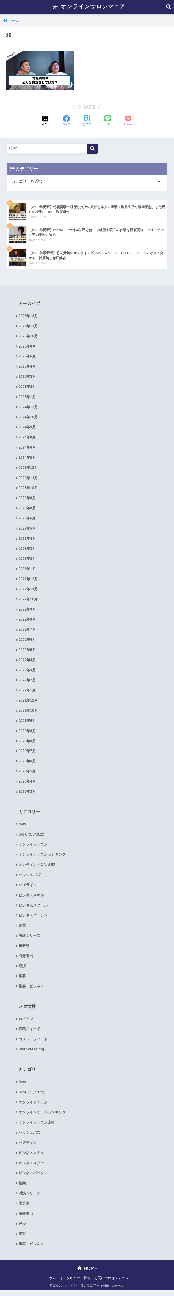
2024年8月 (27, 438)
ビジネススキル (31, 899)
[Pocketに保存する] (128, 121)
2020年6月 (27, 764)
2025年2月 (27, 387)
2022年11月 (28, 591)
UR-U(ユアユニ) (31, 838)
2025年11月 (28, 326)
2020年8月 (27, 744)
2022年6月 (27, 642)
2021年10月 (28, 713)
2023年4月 (27, 540)
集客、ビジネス (31, 991)
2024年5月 (27, 459)
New (22, 828)
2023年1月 (27, 571)
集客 (22, 981)
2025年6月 (27, 357)
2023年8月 (27, 510)
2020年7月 (27, 754)
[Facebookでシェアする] (66, 121)
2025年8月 (27, 347)
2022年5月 (27, 652)
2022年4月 (27, 662)
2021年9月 (27, 724)
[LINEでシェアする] (107, 121)
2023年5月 (27, 530)
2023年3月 (27, 550)
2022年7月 (27, 632)
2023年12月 (28, 469)
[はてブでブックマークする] (87, 121)
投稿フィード (29, 1034)
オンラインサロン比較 (37, 868)
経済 (22, 970)
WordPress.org (31, 1054)
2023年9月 (27, 499)
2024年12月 (28, 408)
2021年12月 (28, 703)
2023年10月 (28, 489)
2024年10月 (28, 418)
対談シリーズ (29, 940)
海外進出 (26, 960)
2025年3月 (27, 377)
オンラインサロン (33, 848)
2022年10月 (28, 601)
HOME (87, 1274)
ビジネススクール (33, 909)
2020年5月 (27, 775)
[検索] (92, 149)
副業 (22, 930)
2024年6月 (27, 448)
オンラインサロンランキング (42, 858)
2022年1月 (27, 693)
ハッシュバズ (29, 879)
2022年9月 (27, 612)
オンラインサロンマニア (87, 7)
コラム (51, 1284)
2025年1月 (27, 397)
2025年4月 (27, 367)
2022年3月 (27, 673)
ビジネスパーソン (33, 919)
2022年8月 (27, 622)
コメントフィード (33, 1044)
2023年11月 (28, 479)
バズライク (28, 889)
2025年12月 (28, 316)
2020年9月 (27, 734)
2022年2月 (27, 683)
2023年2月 (27, 561)
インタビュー (70, 1284)
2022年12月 (28, 581)
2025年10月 (28, 336)
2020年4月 (27, 785)
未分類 (24, 950)
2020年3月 (27, 795)
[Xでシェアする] (46, 121)
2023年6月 (27, 520)
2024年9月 (27, 428)
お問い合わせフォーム (111, 1284)
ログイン (26, 1024)
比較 (87, 1284)
